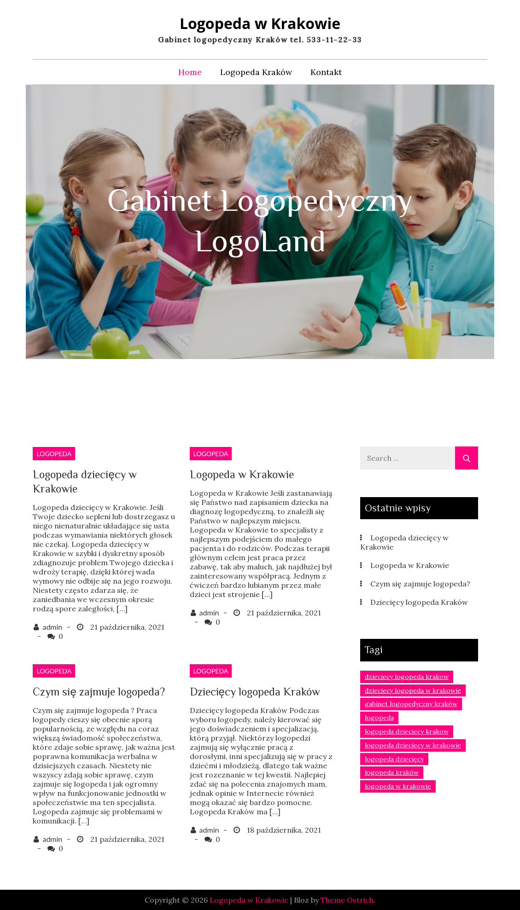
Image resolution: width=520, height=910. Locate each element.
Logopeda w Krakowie (260, 23)
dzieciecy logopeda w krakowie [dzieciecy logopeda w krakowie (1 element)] (413, 690)
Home (190, 72)
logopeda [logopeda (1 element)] (379, 717)
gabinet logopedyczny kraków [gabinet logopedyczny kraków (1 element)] (411, 704)
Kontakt (326, 72)
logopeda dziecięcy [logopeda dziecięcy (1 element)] (394, 759)
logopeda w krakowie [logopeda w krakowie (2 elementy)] (398, 786)
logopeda (53, 454)
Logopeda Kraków (256, 72)
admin (52, 626)
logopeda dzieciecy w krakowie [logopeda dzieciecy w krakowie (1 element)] (413, 745)
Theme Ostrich (347, 899)
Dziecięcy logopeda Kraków (255, 691)
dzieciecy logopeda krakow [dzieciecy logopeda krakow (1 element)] (407, 676)
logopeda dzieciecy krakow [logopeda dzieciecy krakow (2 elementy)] (407, 731)
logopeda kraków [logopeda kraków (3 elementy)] (392, 772)
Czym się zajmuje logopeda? (98, 691)
